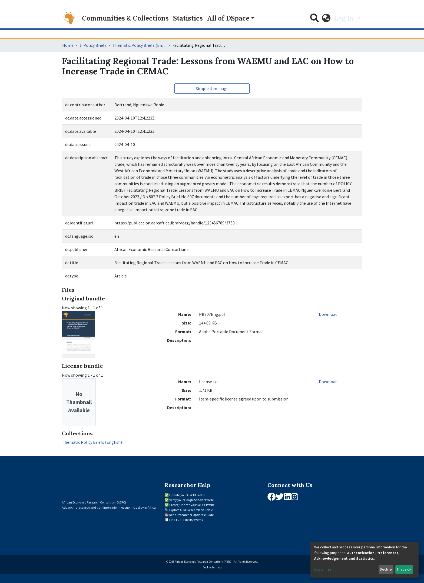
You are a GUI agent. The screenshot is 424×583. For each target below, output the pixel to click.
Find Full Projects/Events (186, 520)
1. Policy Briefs (93, 45)
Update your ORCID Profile (187, 495)
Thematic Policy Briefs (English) (139, 45)
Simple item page (212, 88)
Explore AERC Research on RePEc (191, 510)
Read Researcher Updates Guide (191, 515)
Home (68, 45)
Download (328, 314)
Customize (323, 569)
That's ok (404, 569)
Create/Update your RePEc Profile (191, 505)
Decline (386, 569)
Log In (345, 18)
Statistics (188, 18)
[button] (326, 18)
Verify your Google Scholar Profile (191, 500)
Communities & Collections (125, 18)
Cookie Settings (212, 567)
